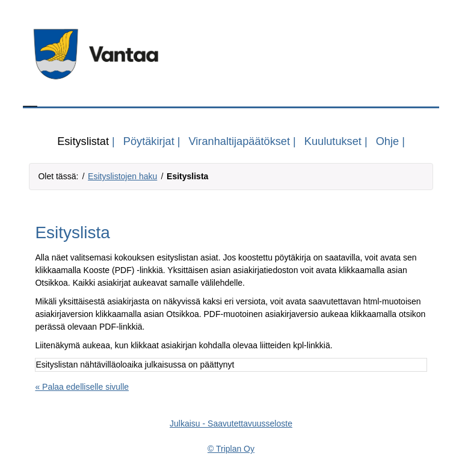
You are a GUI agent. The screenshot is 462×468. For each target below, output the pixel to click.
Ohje (387, 141)
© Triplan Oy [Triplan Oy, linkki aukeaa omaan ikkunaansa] (231, 449)
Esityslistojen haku (122, 176)
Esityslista (187, 176)
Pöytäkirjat (148, 141)
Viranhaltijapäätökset (240, 141)
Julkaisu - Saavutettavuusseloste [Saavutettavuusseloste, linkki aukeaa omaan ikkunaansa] (231, 423)
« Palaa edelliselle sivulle (82, 387)
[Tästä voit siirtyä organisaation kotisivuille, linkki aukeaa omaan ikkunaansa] (231, 54)
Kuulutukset (333, 141)
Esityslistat (83, 141)
